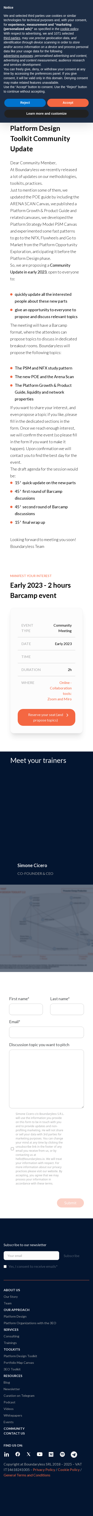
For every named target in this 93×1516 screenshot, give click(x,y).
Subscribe (74, 1255)
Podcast (9, 1402)
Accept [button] (68, 102)
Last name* (60, 998)
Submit (70, 1202)
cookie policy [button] (69, 29)
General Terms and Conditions (27, 1475)
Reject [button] (25, 102)
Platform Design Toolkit (20, 1356)
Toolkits (12, 1349)
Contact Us (14, 1433)
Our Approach (16, 1310)
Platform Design (15, 1316)
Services (11, 1329)
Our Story (11, 1296)
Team (8, 1303)
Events (9, 1422)
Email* (14, 1021)
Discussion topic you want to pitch (39, 1044)
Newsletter (12, 1389)
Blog (7, 1382)
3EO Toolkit (12, 1369)
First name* (19, 998)
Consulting (11, 1336)
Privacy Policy (44, 1469)
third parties (12, 38)
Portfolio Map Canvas (19, 1362)
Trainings (10, 1343)
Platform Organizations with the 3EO (30, 1323)
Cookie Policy (69, 1469)
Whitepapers (13, 1415)
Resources (13, 1376)
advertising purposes (18, 56)
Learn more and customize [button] (46, 113)
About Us (12, 1290)
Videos (9, 1409)
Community (14, 1428)
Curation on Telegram (19, 1395)
